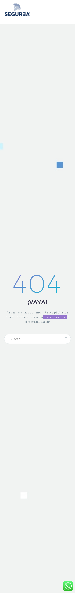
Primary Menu (67, 10)
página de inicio (55, 317)
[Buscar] (37, 339)
